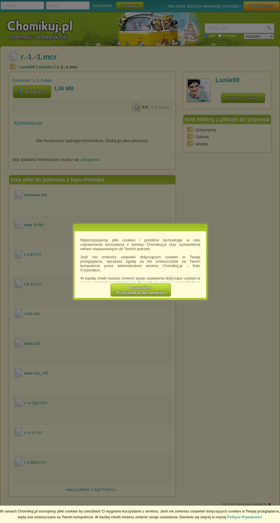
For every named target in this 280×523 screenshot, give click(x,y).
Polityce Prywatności (244, 517)
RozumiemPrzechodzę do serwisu (141, 290)
